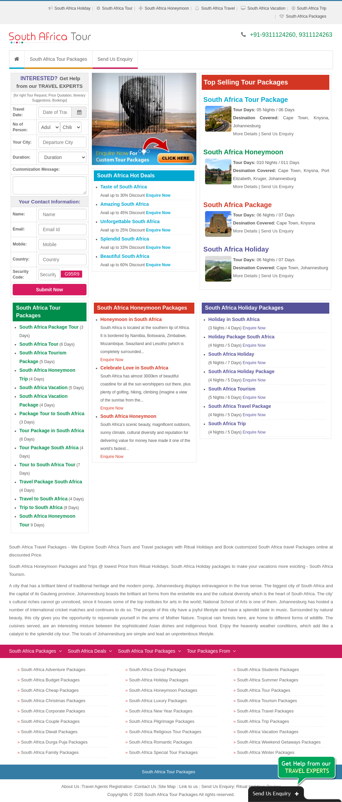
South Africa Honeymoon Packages (163, 690)
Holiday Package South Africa (241, 336)
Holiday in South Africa (234, 319)
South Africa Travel (218, 8)
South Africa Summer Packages (268, 679)
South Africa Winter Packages (266, 752)
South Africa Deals (87, 651)
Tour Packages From (208, 651)
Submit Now (49, 289)
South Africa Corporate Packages (53, 710)
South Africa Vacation (266, 8)
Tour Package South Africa (48, 447)
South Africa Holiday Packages (158, 679)
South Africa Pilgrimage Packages (161, 721)
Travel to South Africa (43, 498)
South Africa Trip (311, 8)
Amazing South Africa (125, 204)
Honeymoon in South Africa (131, 319)
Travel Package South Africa (50, 481)
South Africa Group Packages (157, 669)
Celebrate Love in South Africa (134, 367)
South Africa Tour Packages (58, 59)
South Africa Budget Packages (50, 679)
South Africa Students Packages (268, 669)
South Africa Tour (117, 8)
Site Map (167, 786)
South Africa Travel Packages (265, 710)
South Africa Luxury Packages (158, 700)
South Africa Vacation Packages (268, 731)
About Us (70, 786)
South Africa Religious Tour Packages (165, 731)
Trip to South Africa (40, 507)
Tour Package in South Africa (51, 430)
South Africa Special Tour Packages (163, 752)
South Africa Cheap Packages (50, 690)
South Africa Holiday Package (241, 371)
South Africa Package (237, 204)
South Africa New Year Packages (160, 710)
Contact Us (145, 786)
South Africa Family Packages (50, 752)
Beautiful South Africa (125, 256)
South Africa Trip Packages (263, 721)
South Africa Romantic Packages (160, 742)
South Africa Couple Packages (50, 721)
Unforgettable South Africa (130, 221)
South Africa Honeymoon (167, 8)
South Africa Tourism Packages (267, 700)
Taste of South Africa (124, 186)
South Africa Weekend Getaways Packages (279, 742)
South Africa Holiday (72, 8)
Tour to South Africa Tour (47, 464)
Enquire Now (158, 195)
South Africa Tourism (231, 388)
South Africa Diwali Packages (49, 731)
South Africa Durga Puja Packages (54, 742)
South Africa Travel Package (239, 406)
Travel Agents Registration (106, 786)
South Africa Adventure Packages (53, 669)
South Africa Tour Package (245, 99)
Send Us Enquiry (115, 59)
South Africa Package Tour (48, 327)
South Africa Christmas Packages (53, 700)
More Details (245, 133)
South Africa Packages (306, 16)
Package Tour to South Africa (51, 413)
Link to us (188, 786)
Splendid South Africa (125, 239)
